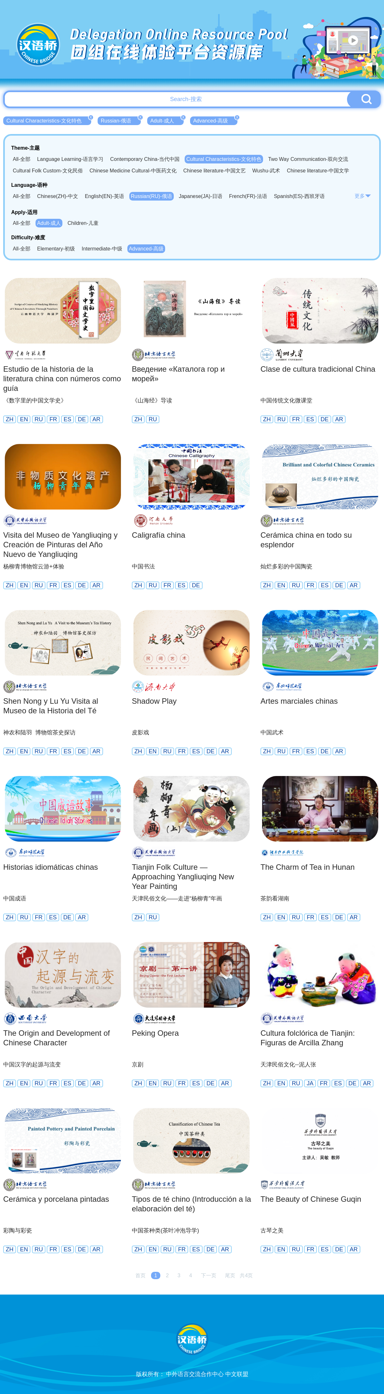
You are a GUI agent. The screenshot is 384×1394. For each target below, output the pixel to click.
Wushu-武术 (266, 170)
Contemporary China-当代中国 (145, 159)
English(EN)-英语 (104, 196)
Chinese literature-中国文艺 (214, 170)
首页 (140, 1275)
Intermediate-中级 (102, 248)
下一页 (208, 1275)
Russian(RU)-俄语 (151, 196)
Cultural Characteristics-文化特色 (48, 119)
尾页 (230, 1275)
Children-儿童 (83, 223)
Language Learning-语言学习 (70, 159)
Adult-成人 (167, 119)
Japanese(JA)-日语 (200, 196)
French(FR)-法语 (248, 196)
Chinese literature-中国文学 (318, 170)
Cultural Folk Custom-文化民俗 (48, 170)
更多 (363, 196)
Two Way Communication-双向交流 (308, 159)
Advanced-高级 (215, 119)
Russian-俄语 (121, 119)
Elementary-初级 (56, 248)
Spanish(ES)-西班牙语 (299, 196)
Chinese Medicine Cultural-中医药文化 (133, 170)
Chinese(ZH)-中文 (57, 196)
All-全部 (21, 159)
